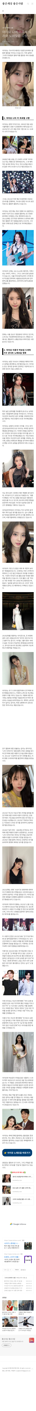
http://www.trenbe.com (12, 1254)
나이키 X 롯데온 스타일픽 (11, 1243)
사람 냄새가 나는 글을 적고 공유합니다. (12, 1341)
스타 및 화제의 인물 (10, 1278)
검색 (28, 3)
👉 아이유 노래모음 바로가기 (17, 1152)
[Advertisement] (18, 727)
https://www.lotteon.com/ (12, 1240)
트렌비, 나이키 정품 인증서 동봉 (12, 1257)
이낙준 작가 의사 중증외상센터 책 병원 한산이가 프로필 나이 (13, 1287)
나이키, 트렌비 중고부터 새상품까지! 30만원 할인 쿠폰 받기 (12, 1260)
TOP (32, 1368)
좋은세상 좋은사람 (12, 3)
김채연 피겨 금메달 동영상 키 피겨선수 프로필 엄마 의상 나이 (13, 1289)
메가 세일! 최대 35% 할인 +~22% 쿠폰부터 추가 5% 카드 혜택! (12, 1247)
